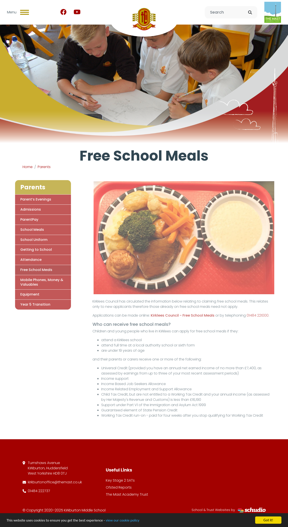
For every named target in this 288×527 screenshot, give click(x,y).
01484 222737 (39, 490)
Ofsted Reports (119, 487)
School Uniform (27, 239)
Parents (44, 166)
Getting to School (30, 249)
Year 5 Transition (29, 304)
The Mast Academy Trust (127, 494)
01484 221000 (264, 315)
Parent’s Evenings (29, 199)
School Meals (26, 229)
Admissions (24, 209)
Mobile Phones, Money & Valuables (35, 282)
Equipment (23, 294)
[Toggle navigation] (24, 12)
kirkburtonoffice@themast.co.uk (55, 482)
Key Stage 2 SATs (120, 480)
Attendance (24, 259)
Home (28, 166)
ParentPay (23, 219)
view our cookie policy (122, 520)
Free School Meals (30, 269)
